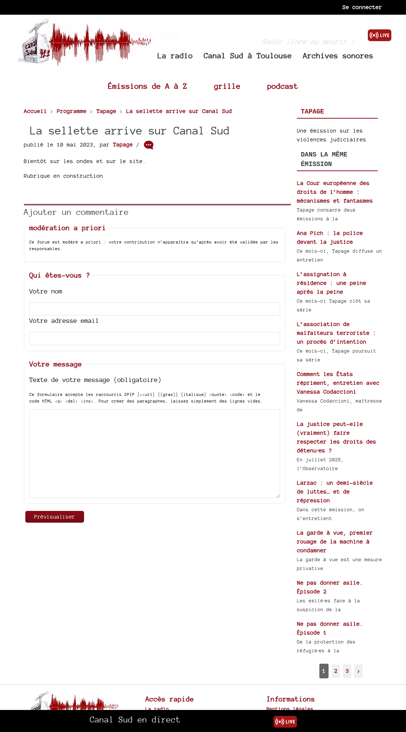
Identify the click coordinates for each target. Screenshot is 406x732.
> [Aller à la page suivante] (358, 671)
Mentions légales (290, 709)
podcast (282, 86)
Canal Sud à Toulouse (248, 55)
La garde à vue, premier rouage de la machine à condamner (335, 541)
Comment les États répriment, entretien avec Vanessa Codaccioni (338, 383)
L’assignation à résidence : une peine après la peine (331, 283)
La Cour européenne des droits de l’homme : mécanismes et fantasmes (335, 192)
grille (227, 86)
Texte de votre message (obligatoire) (95, 379)
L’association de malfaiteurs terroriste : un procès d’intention (336, 333)
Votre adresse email (64, 320)
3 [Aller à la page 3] (347, 671)
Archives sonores (338, 55)
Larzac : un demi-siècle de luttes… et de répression (335, 492)
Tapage (123, 144)
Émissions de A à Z (147, 86)
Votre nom (45, 291)
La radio (175, 55)
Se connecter (362, 7)
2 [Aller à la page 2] (335, 671)
